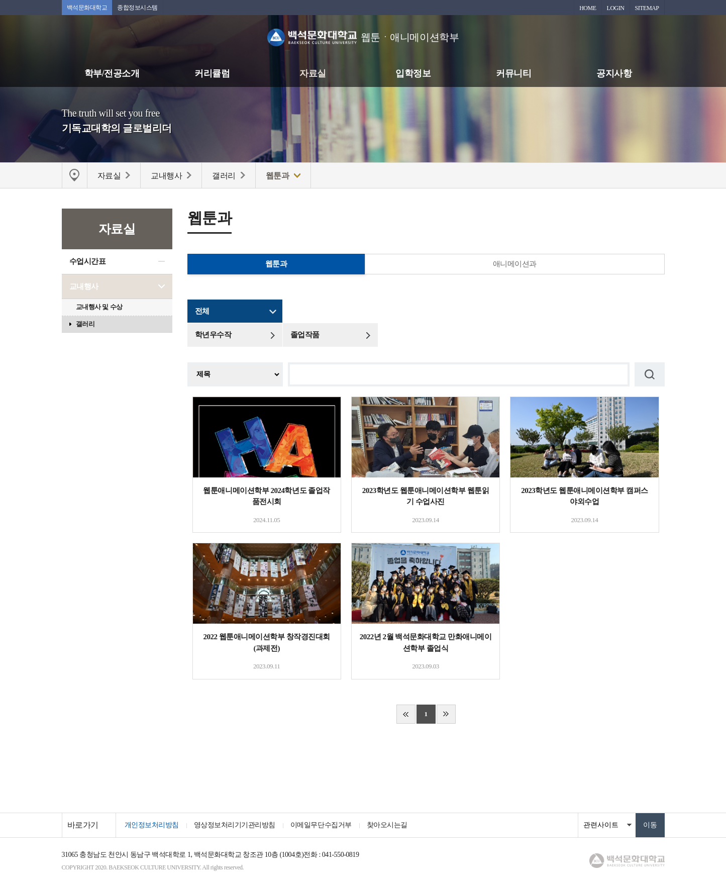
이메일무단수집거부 (321, 825)
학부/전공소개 (112, 73)
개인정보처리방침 (152, 825)
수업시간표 (87, 261)
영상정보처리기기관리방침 (234, 825)
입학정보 (413, 73)
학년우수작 (213, 335)
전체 (202, 311)
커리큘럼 (212, 73)
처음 (406, 714)
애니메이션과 (515, 264)
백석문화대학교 (87, 7)
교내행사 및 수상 (99, 307)
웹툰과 (276, 264)
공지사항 (614, 73)
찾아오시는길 (387, 825)
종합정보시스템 (137, 7)
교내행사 (83, 286)
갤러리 (85, 324)
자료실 (312, 73)
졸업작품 (305, 335)
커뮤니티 (513, 73)
